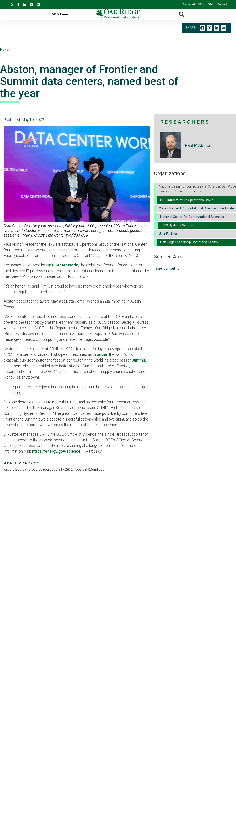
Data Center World (62, 265)
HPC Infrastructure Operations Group (186, 200)
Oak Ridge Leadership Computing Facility (189, 242)
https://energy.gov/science (56, 451)
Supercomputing (167, 268)
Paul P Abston (198, 145)
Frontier (100, 354)
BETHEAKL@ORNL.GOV (90, 469)
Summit (138, 360)
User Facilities (168, 234)
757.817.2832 (62, 469)
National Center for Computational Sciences (192, 217)
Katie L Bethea (15, 469)
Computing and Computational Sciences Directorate (196, 208)
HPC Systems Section (177, 225)
